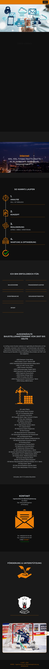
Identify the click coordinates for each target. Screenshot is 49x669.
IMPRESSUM (24, 666)
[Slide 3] (13, 170)
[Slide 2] (11, 170)
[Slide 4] (15, 170)
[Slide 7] (22, 170)
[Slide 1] (8, 170)
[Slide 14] (38, 170)
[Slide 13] (36, 170)
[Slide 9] (27, 170)
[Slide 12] (34, 170)
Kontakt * (26, 539)
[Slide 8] (24, 170)
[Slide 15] (40, 170)
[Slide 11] (31, 170)
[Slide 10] (29, 170)
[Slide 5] (18, 170)
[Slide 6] (20, 170)
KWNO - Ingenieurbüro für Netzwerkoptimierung (24, 664)
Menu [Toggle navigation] (45, 1)
